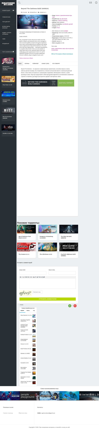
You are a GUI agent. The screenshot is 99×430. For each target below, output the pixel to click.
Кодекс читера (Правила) (6, 33)
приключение (58, 48)
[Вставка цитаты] (39, 277)
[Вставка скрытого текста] (44, 277)
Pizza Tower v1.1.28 (7, 84)
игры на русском (69, 48)
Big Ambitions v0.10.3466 (24, 368)
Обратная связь (23, 413)
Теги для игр (6, 21)
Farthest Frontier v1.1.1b (26, 334)
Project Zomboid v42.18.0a (24, 330)
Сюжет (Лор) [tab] (45, 63)
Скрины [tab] (27, 63)
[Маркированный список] (30, 277)
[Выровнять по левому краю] (25, 277)
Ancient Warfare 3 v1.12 (26, 358)
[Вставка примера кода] (41, 277)
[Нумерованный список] (31, 277)
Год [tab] (34, 310)
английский (65, 24)
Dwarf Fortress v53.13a (26, 348)
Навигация (8, 10)
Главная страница (8, 413)
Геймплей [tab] (35, 63)
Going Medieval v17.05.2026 (24, 340)
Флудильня (5, 43)
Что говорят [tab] (56, 63)
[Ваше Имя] (32, 273)
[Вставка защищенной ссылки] (38, 277)
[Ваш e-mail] (62, 273)
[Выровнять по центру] (26, 277)
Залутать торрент (66, 83)
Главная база (6, 17)
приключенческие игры (66, 15)
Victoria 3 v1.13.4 (24, 344)
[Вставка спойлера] (42, 277)
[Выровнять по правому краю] (28, 277)
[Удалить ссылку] (36, 277)
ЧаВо (3, 39)
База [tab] (20, 63)
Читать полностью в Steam (26, 58)
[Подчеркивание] (23, 277)
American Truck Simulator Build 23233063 (24, 326)
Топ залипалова (8, 52)
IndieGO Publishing (62, 20)
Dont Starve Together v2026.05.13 (25, 320)
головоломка (54, 50)
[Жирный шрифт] (20, 277)
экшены (58, 15)
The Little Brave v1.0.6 (46, 254)
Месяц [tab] (28, 310)
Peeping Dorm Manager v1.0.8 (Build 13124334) (8, 68)
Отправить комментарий (47, 299)
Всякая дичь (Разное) (6, 27)
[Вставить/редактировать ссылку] (35, 277)
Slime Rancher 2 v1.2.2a (26, 315)
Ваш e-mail (52, 270)
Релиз (58, 27)
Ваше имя (22, 270)
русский (71, 24)
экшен (53, 48)
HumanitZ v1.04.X (25, 362)
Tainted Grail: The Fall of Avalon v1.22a (26, 382)
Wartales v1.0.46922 (25, 353)
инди (53, 17)
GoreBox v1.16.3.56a (8, 133)
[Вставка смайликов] (33, 277)
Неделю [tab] (22, 310)
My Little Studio (63, 18)
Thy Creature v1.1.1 (24, 254)
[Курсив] (22, 277)
